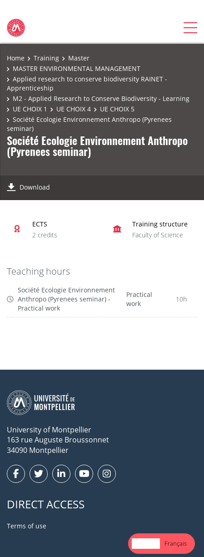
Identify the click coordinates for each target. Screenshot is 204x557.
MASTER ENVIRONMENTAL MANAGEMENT (76, 68)
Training (46, 58)
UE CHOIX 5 (117, 109)
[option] (175, 543)
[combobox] (146, 543)
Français (175, 543)
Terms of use (26, 526)
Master (79, 58)
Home (16, 58)
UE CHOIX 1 (30, 109)
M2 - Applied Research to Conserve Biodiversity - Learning (101, 98)
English (145, 543)
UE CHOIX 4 (73, 109)
